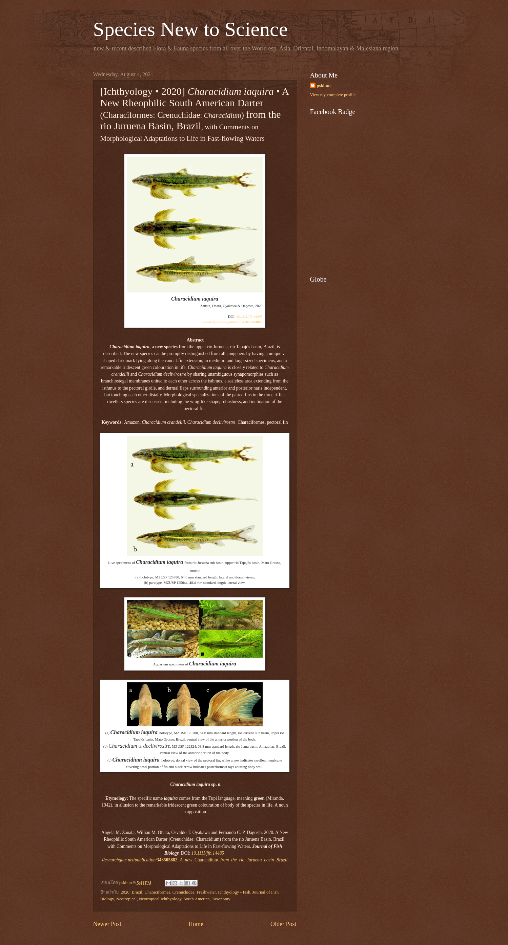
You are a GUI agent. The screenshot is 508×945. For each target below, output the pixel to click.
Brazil (136, 892)
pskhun (324, 85)
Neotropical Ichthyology (160, 899)
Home (195, 924)
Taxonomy (221, 899)
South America (197, 899)
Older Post (283, 924)
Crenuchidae (183, 892)
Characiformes (157, 892)
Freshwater (206, 892)
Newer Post (107, 924)
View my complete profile (333, 94)
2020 (125, 892)
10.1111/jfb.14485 (250, 316)
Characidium (194, 859)
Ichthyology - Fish (234, 892)
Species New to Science (190, 29)
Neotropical (126, 899)
